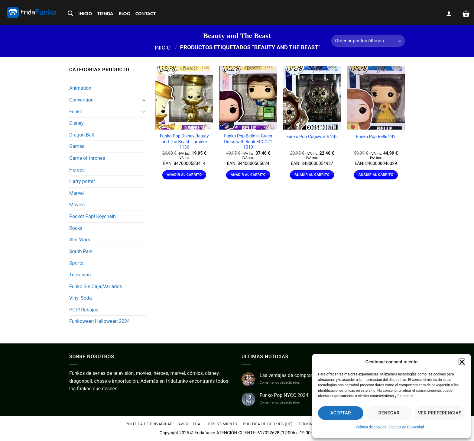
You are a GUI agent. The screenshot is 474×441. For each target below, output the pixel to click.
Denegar (389, 413)
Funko (76, 111)
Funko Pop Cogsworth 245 (311, 136)
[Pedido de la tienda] (368, 41)
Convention (81, 100)
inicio (85, 13)
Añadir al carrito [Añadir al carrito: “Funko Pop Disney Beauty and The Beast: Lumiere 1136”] (184, 174)
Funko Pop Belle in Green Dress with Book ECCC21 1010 (248, 142)
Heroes (77, 170)
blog (124, 13)
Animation (80, 88)
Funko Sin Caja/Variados (95, 286)
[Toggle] (143, 100)
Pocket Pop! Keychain (92, 216)
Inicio (163, 47)
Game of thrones (87, 158)
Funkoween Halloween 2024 (99, 321)
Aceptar (340, 413)
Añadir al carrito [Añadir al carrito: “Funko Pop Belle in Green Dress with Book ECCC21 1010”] (248, 174)
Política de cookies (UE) (268, 424)
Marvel (76, 193)
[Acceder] (449, 13)
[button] (462, 362)
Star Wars (79, 240)
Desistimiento (223, 424)
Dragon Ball (81, 135)
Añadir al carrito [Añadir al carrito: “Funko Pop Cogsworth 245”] (312, 174)
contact (145, 13)
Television (80, 275)
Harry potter (82, 181)
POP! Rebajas (83, 310)
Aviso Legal (190, 424)
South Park (81, 251)
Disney (76, 123)
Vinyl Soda (80, 298)
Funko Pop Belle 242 (376, 136)
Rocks (76, 228)
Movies (77, 205)
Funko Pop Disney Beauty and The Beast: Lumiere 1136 (184, 142)
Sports (76, 263)
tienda (105, 13)
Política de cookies (371, 427)
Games (76, 146)
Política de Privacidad (406, 427)
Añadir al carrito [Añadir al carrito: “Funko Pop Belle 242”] (376, 174)
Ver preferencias (440, 413)
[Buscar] (70, 13)
